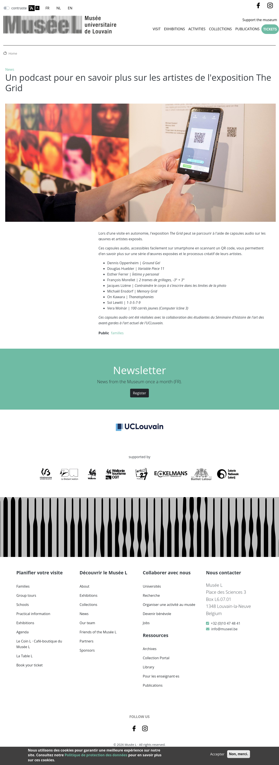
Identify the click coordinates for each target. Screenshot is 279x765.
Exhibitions (174, 29)
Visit (156, 29)
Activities (196, 29)
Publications (247, 29)
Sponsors (87, 650)
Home (13, 53)
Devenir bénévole (157, 613)
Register (139, 393)
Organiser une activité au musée (169, 604)
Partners (87, 641)
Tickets (270, 29)
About (84, 586)
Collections (88, 604)
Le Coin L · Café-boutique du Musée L (39, 644)
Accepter (217, 754)
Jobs (146, 622)
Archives (150, 648)
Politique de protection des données (96, 755)
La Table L (24, 656)
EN (70, 8)
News (9, 69)
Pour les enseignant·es (161, 676)
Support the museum (259, 19)
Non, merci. (238, 754)
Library (148, 667)
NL (58, 8)
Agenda (22, 632)
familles (117, 333)
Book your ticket (29, 665)
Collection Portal (156, 658)
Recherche (151, 595)
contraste (19, 8)
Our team (87, 622)
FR (47, 8)
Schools (22, 604)
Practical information (33, 613)
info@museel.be (224, 629)
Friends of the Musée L (98, 632)
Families (23, 586)
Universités (152, 586)
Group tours (26, 595)
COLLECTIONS (220, 29)
